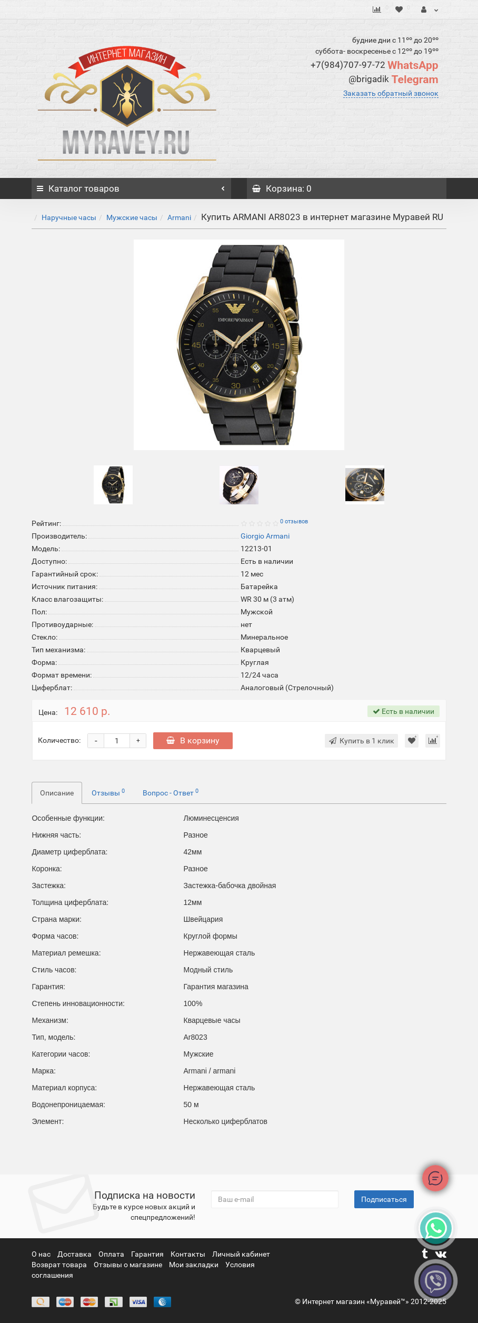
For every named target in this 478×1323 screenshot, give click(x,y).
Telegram (393, 79)
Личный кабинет (241, 1254)
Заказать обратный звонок (391, 93)
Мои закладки (193, 1264)
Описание (57, 793)
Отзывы (108, 792)
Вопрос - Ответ (170, 792)
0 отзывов (294, 521)
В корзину (193, 740)
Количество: (59, 740)
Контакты (189, 1254)
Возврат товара (60, 1264)
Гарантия (148, 1254)
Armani (179, 217)
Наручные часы (69, 217)
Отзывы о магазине (129, 1264)
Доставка (75, 1254)
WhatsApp (375, 65)
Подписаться (384, 1199)
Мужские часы (131, 217)
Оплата (112, 1254)
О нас (42, 1254)
